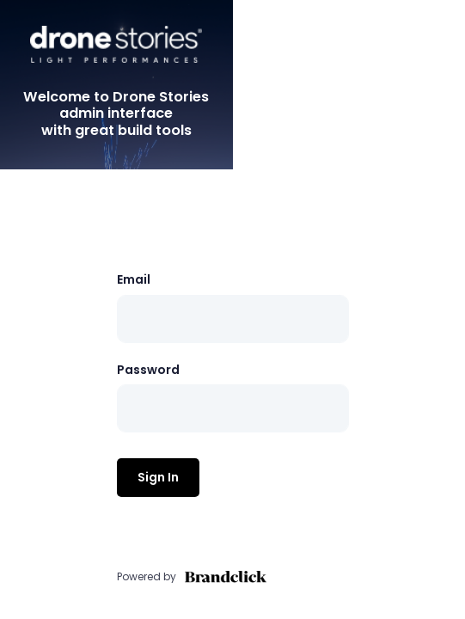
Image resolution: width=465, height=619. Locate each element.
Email (133, 279)
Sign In (158, 477)
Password (148, 369)
